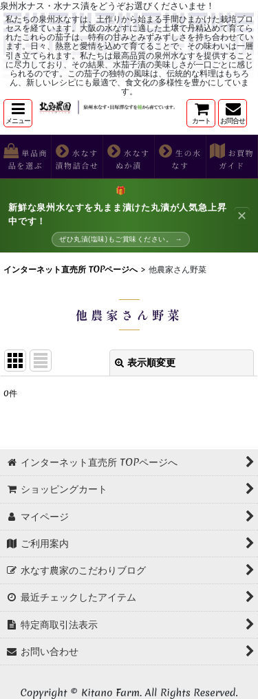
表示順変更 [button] (145, 362)
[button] (17, 113)
